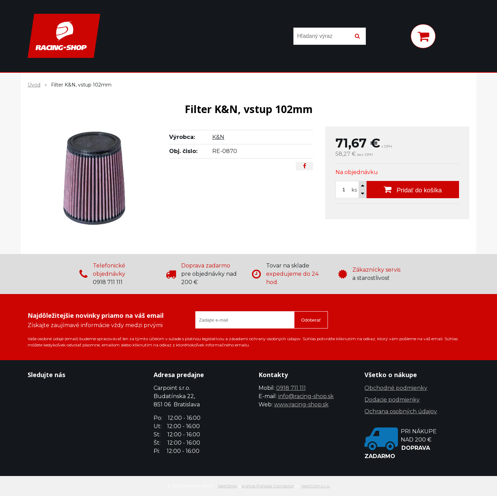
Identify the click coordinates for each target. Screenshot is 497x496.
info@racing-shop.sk (306, 396)
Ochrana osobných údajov (400, 411)
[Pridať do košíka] (413, 189)
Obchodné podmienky (395, 388)
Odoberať (311, 320)
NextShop (227, 485)
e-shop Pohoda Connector (268, 485)
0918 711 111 (291, 388)
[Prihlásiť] (396, 37)
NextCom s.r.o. (315, 485)
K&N (218, 137)
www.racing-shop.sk (301, 404)
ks (354, 190)
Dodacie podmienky (392, 399)
